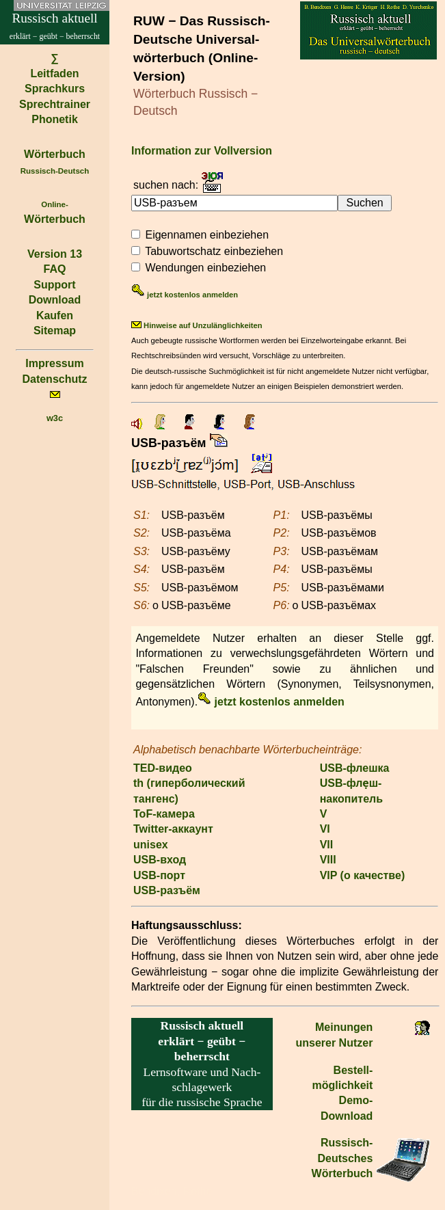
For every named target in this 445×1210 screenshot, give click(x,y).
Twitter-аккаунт (173, 829)
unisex (150, 844)
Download (55, 300)
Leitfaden (54, 73)
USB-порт (159, 875)
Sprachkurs (55, 88)
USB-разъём (166, 890)
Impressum (54, 363)
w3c (54, 418)
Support (54, 285)
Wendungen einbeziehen (205, 267)
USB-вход (159, 859)
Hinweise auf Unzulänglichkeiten (196, 325)
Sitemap (54, 330)
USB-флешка (355, 768)
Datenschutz (54, 379)
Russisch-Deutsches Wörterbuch (342, 1158)
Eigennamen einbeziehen (207, 235)
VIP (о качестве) (362, 875)
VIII (328, 859)
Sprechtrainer (54, 104)
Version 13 (54, 254)
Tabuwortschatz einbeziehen (214, 251)
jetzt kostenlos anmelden (184, 295)
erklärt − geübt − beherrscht (201, 1041)
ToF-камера (164, 814)
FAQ (55, 269)
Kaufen (54, 315)
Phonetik (54, 119)
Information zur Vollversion (201, 151)
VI (325, 829)
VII (327, 844)
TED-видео (162, 768)
